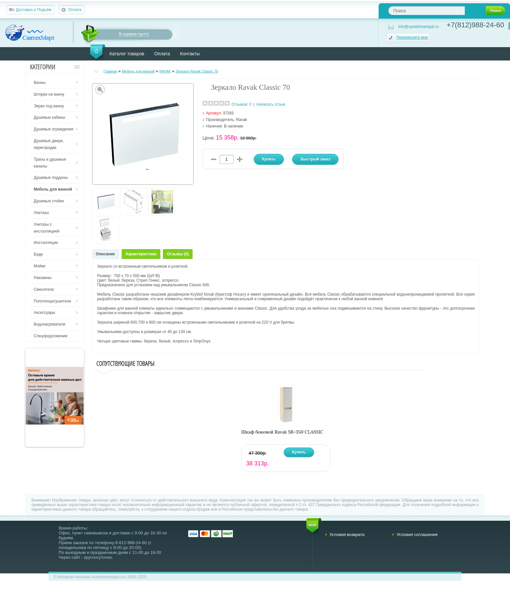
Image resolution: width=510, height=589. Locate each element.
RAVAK (165, 71)
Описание (105, 254)
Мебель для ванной (138, 71)
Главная (110, 71)
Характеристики (141, 254)
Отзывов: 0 (242, 104)
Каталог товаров (127, 53)
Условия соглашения (416, 534)
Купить (299, 452)
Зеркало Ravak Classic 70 (197, 71)
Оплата (74, 9)
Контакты (190, 53)
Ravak (241, 119)
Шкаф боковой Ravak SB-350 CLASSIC (282, 432)
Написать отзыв (270, 104)
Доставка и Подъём (33, 9)
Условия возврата (347, 534)
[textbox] (426, 10)
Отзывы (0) (178, 254)
